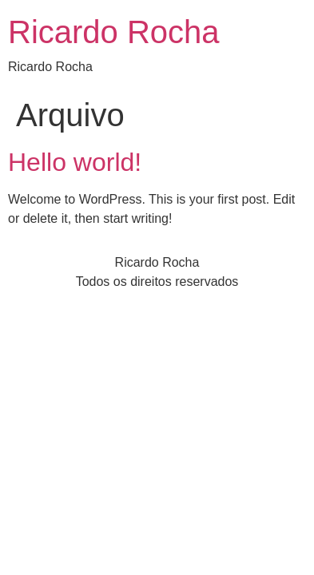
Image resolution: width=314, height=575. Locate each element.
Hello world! (74, 162)
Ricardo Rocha (114, 32)
